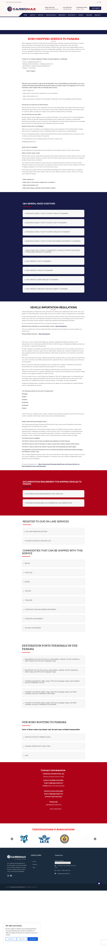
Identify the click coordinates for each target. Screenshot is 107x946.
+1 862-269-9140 (65, 867)
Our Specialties (51, 15)
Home (25, 15)
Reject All (22, 939)
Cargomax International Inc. (18, 883)
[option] (23, 835)
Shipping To (72, 15)
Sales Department (53, 806)
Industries (62, 15)
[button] (12, 835)
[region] (21, 933)
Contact (81, 15)
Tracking (89, 15)
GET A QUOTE (96, 8)
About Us (33, 15)
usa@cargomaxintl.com (63, 870)
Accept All (33, 939)
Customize (11, 939)
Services (41, 15)
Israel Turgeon (26, 70)
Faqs (34, 864)
